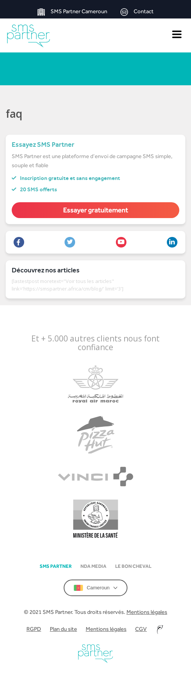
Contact (137, 12)
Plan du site (63, 629)
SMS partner (56, 566)
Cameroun (95, 588)
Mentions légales (146, 612)
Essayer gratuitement (95, 210)
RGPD (33, 629)
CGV (141, 629)
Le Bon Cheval (133, 566)
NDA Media (93, 566)
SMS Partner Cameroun (72, 12)
